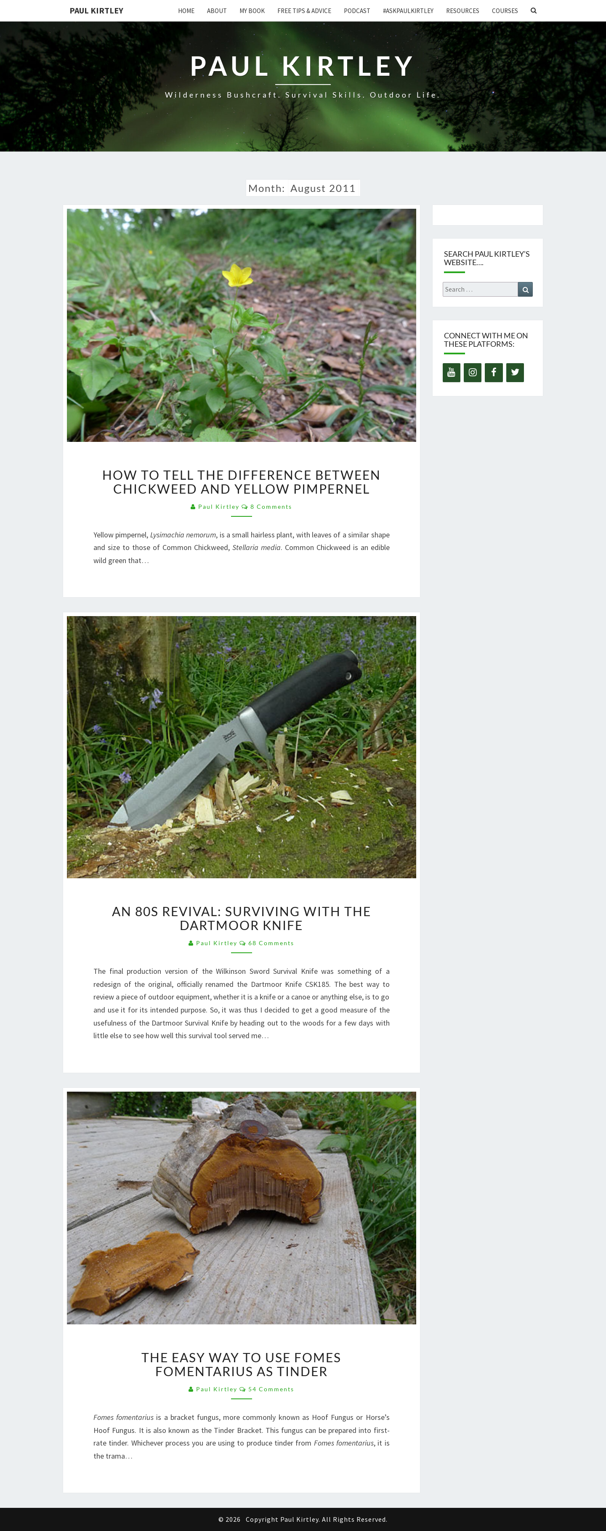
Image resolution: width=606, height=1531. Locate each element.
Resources (462, 11)
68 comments (271, 942)
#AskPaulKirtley (408, 11)
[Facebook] (493, 372)
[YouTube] (451, 372)
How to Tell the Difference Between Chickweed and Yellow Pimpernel (241, 481)
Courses (505, 11)
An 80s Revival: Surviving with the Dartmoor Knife (241, 918)
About (217, 11)
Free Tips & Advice (304, 11)
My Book (252, 11)
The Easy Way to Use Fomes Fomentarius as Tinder (241, 1364)
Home (186, 11)
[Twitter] (515, 372)
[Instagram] (472, 372)
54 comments (271, 1389)
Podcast (357, 11)
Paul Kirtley (96, 10)
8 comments (271, 506)
